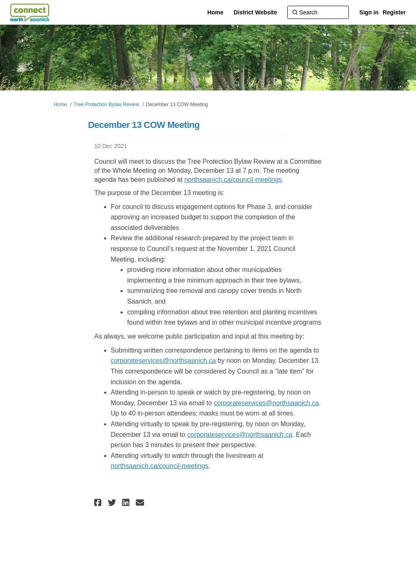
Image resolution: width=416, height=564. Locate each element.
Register (394, 12)
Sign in (369, 12)
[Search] (318, 12)
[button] (99, 502)
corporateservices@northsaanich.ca (163, 360)
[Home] (215, 12)
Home (60, 104)
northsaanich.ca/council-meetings (233, 179)
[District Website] (255, 12)
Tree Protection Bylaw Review (106, 104)
